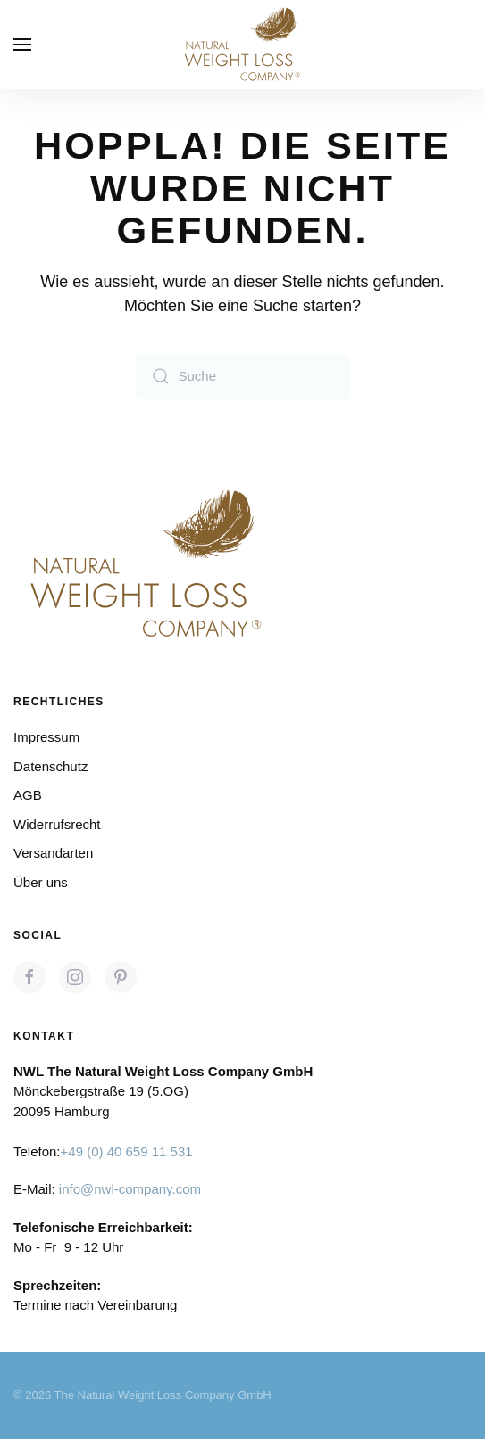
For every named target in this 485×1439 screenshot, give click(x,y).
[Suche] (243, 376)
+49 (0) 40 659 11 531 (127, 1151)
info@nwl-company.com (130, 1188)
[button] (22, 44)
